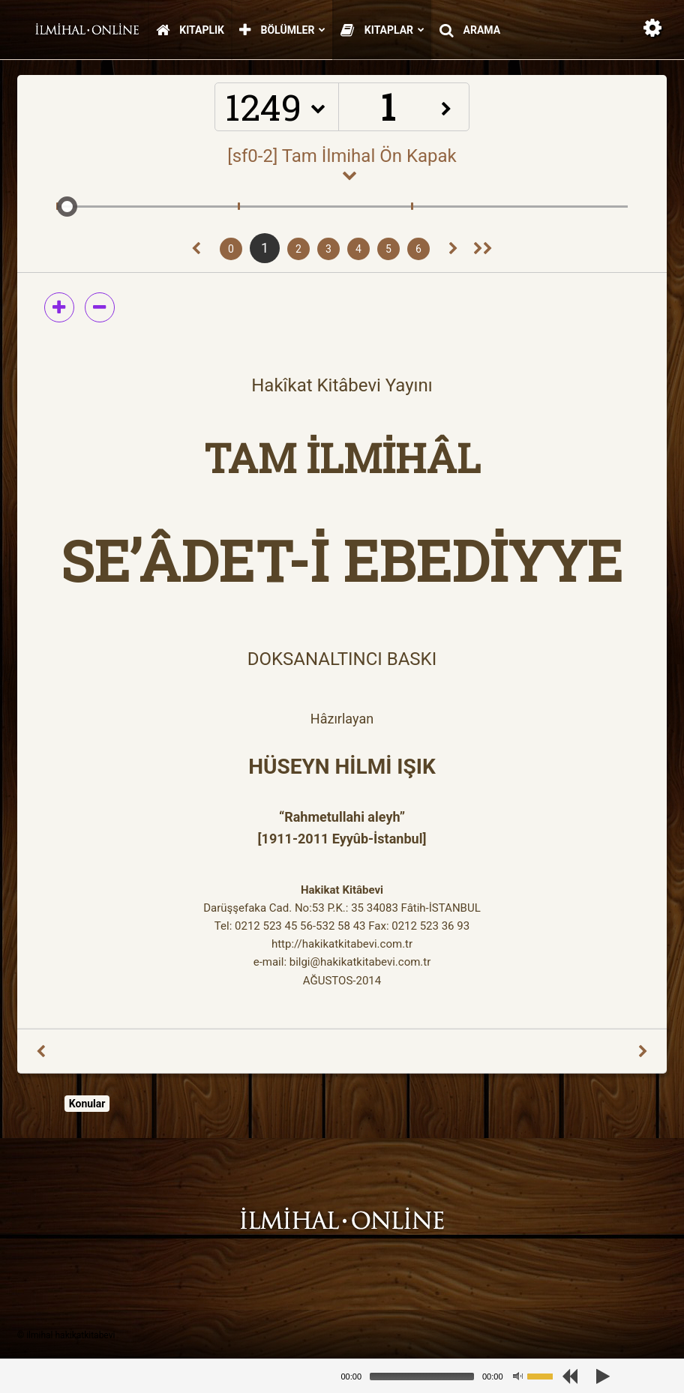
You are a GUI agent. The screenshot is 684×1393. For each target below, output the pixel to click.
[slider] (422, 1376)
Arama (470, 30)
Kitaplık (190, 30)
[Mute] (518, 1377)
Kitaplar (382, 30)
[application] (453, 1376)
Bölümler (282, 30)
